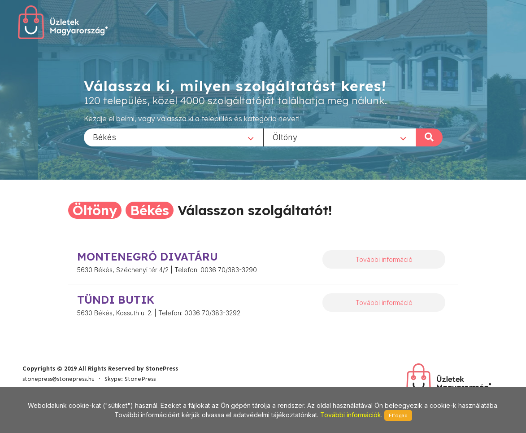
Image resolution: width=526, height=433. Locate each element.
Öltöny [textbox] (285, 136)
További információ (384, 259)
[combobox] (173, 137)
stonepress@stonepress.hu (58, 379)
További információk (350, 415)
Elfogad (398, 415)
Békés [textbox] (104, 136)
